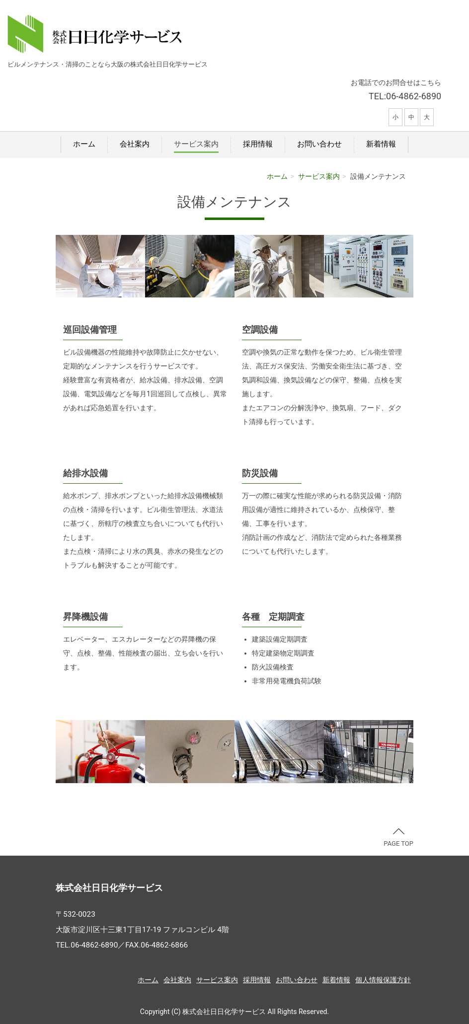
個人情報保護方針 (383, 980)
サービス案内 (196, 144)
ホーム (84, 144)
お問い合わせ (319, 144)
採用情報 (258, 144)
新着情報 (381, 144)
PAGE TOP (398, 837)
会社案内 (135, 144)
